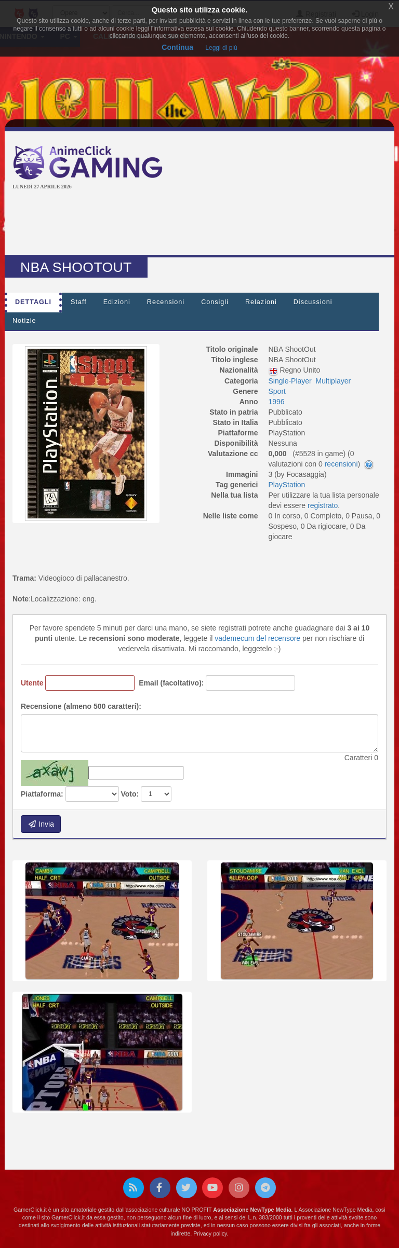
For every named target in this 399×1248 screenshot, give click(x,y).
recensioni (341, 464)
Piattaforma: (42, 794)
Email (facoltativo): (171, 683)
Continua (177, 47)
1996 (277, 401)
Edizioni (116, 302)
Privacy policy (210, 1233)
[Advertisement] (201, 223)
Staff (79, 302)
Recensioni (165, 302)
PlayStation (287, 485)
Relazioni (261, 302)
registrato (323, 505)
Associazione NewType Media (252, 1209)
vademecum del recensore (257, 638)
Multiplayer (333, 381)
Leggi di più (221, 47)
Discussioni (313, 302)
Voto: (130, 794)
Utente (32, 683)
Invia (41, 824)
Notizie (24, 320)
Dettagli (33, 302)
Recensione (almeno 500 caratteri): (81, 706)
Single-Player (290, 381)
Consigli (215, 302)
